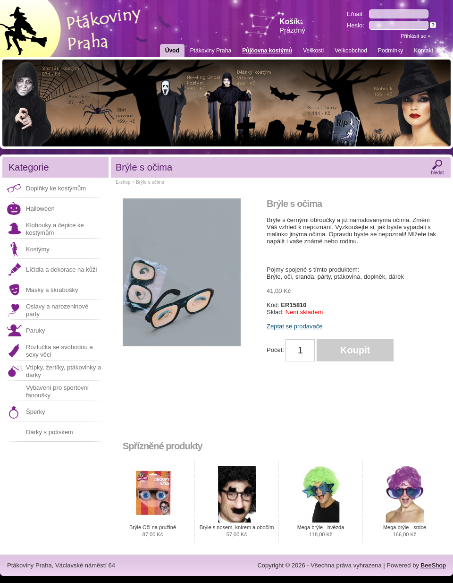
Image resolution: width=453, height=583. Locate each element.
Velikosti (313, 50)
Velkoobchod (351, 50)
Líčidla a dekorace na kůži (61, 269)
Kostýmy (38, 249)
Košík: (292, 25)
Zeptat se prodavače (295, 326)
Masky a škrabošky (52, 289)
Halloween (40, 208)
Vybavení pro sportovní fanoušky (57, 391)
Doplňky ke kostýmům (56, 188)
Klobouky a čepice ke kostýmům (55, 229)
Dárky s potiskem (49, 432)
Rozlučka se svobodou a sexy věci (59, 350)
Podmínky (390, 50)
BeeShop (433, 565)
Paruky (35, 330)
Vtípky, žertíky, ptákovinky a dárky (63, 371)
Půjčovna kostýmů (267, 50)
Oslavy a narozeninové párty (57, 310)
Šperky (35, 411)
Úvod (172, 50)
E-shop (123, 182)
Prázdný (292, 30)
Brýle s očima (150, 182)
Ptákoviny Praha (210, 50)
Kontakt (423, 50)
